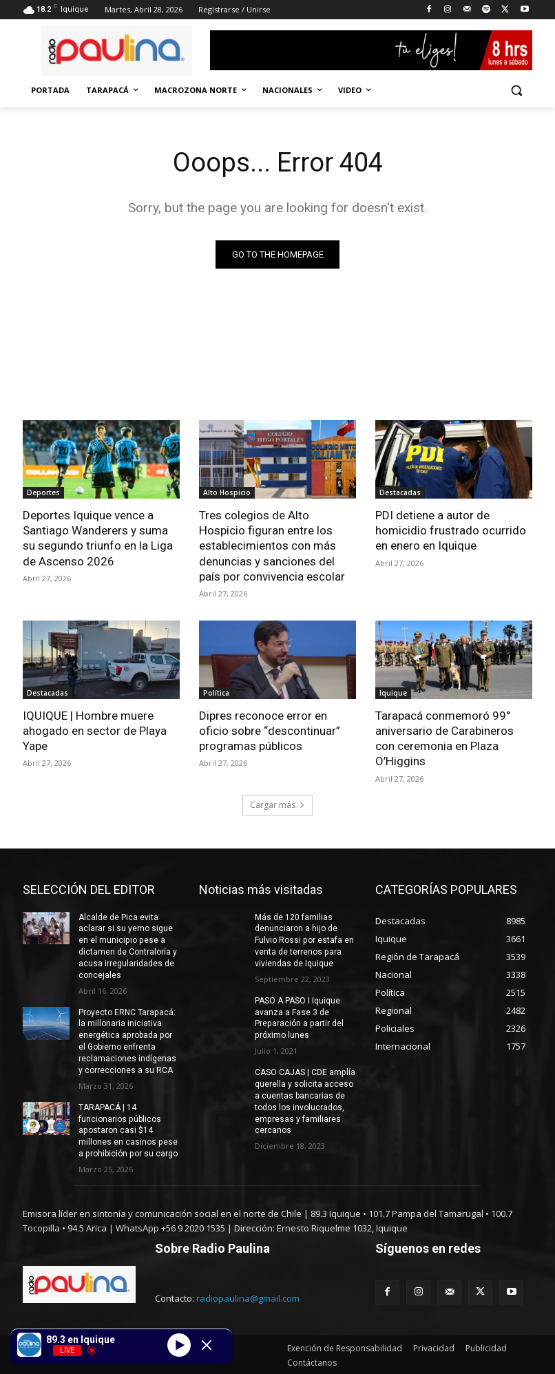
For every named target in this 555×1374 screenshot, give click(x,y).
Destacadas (400, 492)
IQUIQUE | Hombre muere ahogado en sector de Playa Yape (95, 731)
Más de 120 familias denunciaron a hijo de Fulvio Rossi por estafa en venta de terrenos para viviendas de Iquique (304, 940)
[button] (516, 90)
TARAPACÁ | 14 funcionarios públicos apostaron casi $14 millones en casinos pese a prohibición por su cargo (127, 1130)
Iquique (393, 693)
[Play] (179, 1344)
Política (216, 693)
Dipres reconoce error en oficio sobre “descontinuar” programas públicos (269, 731)
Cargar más (277, 804)
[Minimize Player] (206, 1345)
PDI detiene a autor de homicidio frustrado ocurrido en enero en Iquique (450, 530)
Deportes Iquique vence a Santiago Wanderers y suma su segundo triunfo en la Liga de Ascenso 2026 (98, 538)
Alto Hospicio (227, 492)
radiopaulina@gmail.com (248, 1297)
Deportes (43, 492)
